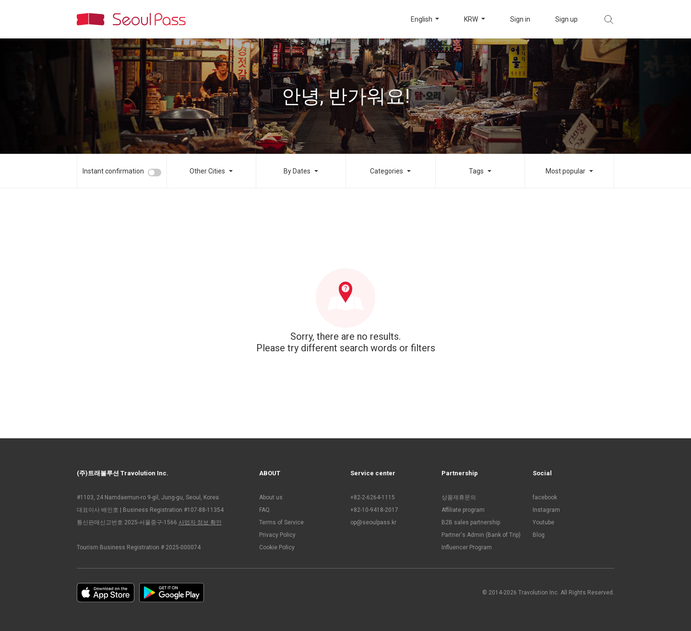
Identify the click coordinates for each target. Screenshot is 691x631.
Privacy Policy (277, 535)
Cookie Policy (277, 547)
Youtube (543, 522)
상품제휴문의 (458, 497)
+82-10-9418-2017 (374, 510)
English (422, 19)
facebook (545, 497)
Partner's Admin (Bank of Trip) (481, 535)
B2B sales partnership (470, 522)
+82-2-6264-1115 (372, 497)
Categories (386, 171)
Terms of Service (281, 522)
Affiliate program (463, 510)
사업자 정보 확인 (200, 522)
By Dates (297, 171)
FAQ (264, 510)
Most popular (565, 171)
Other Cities (207, 171)
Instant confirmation (113, 171)
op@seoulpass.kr (373, 522)
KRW (471, 19)
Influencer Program (466, 547)
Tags (476, 171)
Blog (539, 535)
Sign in (520, 19)
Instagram (546, 510)
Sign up (566, 19)
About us (271, 497)
